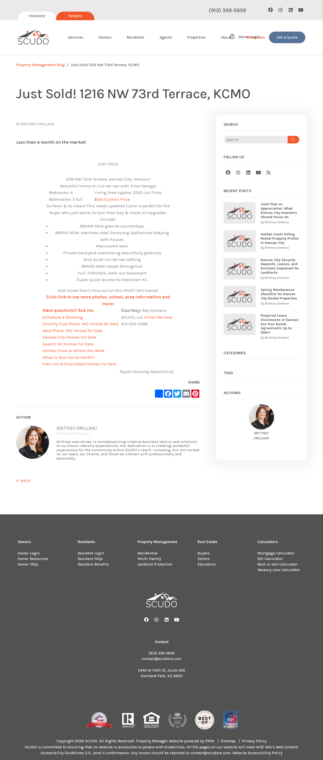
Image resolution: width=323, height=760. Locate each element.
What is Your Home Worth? (68, 357)
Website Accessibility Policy (257, 753)
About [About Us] (226, 37)
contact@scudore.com (161, 658)
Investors (37, 16)
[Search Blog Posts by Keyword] (256, 139)
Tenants (75, 16)
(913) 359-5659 (227, 10)
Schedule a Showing (62, 317)
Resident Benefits (93, 564)
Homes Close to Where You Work (73, 350)
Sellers (204, 558)
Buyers (204, 553)
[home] (33, 37)
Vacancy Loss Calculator (278, 570)
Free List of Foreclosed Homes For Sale (79, 363)
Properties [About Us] (196, 37)
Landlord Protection (155, 564)
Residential (148, 553)
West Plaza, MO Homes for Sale (72, 330)
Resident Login (91, 553)
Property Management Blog (40, 65)
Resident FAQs (90, 558)
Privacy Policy (254, 741)
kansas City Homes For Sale (69, 337)
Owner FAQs (28, 564)
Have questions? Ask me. (68, 310)
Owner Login (29, 553)
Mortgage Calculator (275, 553)
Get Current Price (113, 199)
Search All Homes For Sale (68, 343)
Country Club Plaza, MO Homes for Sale (80, 323)
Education (207, 564)
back (23, 480)
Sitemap (228, 741)
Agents (165, 37)
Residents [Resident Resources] (135, 37)
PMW (209, 741)
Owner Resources (33, 558)
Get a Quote (287, 37)
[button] (270, 10)
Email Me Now (158, 317)
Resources (256, 37)
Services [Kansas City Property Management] (75, 37)
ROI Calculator (270, 558)
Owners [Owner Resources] (105, 37)
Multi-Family (149, 558)
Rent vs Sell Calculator (277, 564)
